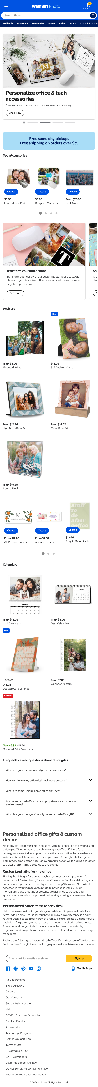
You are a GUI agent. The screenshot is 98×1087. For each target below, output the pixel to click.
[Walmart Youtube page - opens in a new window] (31, 968)
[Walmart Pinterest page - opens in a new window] (23, 968)
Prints (73, 23)
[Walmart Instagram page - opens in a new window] (39, 968)
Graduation (38, 23)
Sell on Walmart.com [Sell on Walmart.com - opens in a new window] (18, 1003)
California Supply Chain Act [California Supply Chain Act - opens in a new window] (22, 1062)
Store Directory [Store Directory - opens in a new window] (15, 985)
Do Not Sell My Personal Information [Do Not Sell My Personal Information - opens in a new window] (27, 1068)
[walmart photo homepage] (46, 6)
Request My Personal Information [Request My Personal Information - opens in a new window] (26, 1074)
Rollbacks (8, 23)
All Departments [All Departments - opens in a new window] (15, 979)
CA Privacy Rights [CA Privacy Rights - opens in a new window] (16, 1056)
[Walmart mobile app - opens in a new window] (81, 968)
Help (8, 1009)
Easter (51, 23)
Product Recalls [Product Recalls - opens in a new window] (15, 1021)
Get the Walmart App (18, 1039)
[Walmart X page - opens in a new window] (15, 968)
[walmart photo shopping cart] (88, 6)
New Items (22, 23)
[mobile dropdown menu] (6, 6)
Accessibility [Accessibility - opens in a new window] (13, 1027)
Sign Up (79, 958)
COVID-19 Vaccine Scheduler (23, 1015)
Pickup (62, 23)
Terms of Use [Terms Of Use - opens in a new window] (13, 1045)
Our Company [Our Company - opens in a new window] (14, 997)
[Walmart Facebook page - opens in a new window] (8, 968)
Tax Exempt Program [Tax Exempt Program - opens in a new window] (18, 1033)
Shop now (15, 112)
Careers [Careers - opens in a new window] (10, 991)
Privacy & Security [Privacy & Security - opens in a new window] (17, 1050)
